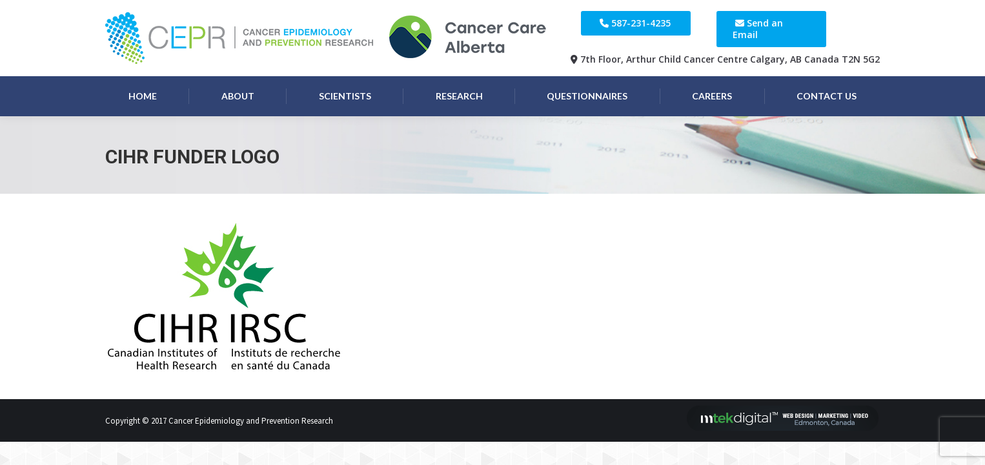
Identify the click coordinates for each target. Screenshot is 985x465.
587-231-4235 (641, 23)
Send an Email (758, 29)
